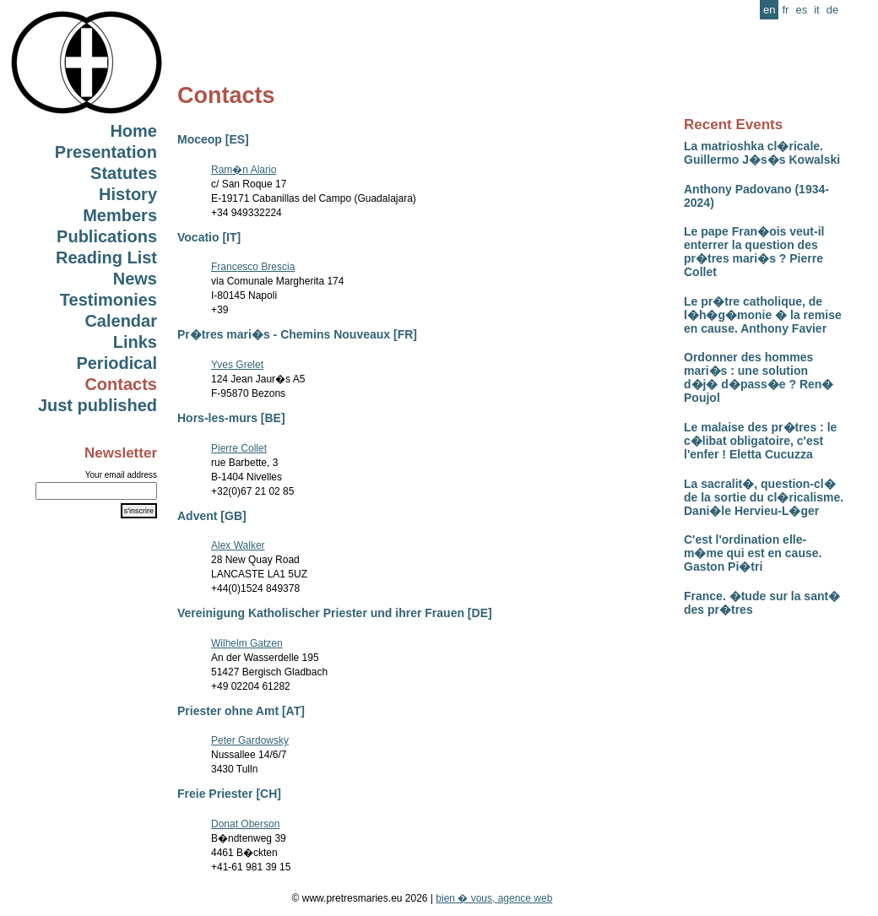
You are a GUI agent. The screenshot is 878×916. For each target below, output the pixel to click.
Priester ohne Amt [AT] (241, 711)
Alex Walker (238, 545)
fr (785, 9)
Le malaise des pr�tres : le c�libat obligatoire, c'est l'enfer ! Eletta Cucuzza (760, 440)
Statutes (123, 173)
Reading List (106, 257)
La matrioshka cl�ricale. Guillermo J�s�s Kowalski (762, 152)
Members (120, 215)
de (832, 9)
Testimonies (108, 299)
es (801, 9)
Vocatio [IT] (209, 237)
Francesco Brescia (253, 267)
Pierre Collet (239, 448)
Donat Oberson (245, 824)
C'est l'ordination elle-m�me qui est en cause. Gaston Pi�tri (752, 553)
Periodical (116, 363)
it (817, 9)
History (128, 194)
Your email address (121, 475)
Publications (107, 236)
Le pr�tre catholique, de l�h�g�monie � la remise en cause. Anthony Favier (763, 315)
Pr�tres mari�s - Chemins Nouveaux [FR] (297, 334)
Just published (97, 405)
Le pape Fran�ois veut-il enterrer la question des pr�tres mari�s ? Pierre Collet (754, 252)
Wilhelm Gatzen (247, 643)
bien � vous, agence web (494, 898)
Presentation (106, 152)
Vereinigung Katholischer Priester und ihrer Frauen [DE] (334, 613)
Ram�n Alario (243, 170)
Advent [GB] (212, 516)
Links (135, 342)
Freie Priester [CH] (229, 793)
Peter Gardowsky (250, 740)
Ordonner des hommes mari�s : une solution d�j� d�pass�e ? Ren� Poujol (758, 377)
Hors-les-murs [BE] (231, 418)
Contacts (120, 384)
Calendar (120, 321)
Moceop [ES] (213, 139)
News (135, 278)
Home (133, 131)
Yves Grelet (237, 365)
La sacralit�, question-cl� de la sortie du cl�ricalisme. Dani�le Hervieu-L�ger (763, 497)
